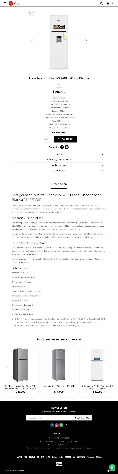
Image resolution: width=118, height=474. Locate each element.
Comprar (67, 139)
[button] (86, 40)
